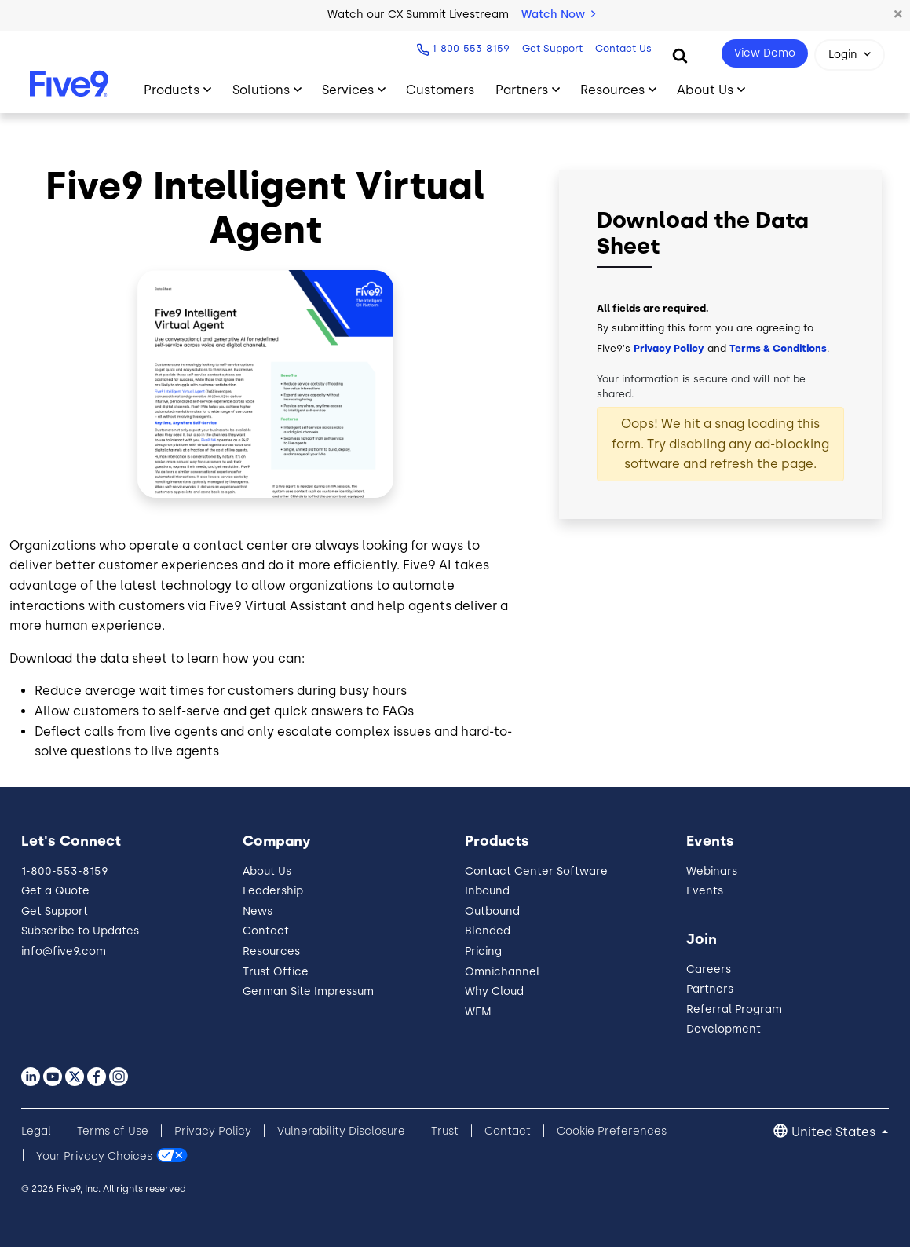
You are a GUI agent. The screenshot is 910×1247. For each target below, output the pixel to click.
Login (842, 54)
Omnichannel (502, 971)
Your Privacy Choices (94, 1155)
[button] (898, 15)
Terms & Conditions (778, 348)
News (257, 911)
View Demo (764, 53)
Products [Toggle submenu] (171, 89)
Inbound (487, 891)
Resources (271, 951)
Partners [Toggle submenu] (521, 89)
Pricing (483, 951)
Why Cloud (494, 991)
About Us (267, 871)
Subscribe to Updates (80, 931)
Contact (266, 931)
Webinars (711, 871)
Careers (708, 969)
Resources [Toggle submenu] (612, 89)
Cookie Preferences (612, 1131)
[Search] (679, 55)
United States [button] (835, 1131)
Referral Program (734, 1009)
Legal (36, 1131)
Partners (709, 989)
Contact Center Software (536, 871)
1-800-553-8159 (471, 48)
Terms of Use (112, 1131)
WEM (478, 1011)
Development (723, 1029)
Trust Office (276, 971)
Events (704, 891)
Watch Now (558, 14)
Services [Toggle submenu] (348, 89)
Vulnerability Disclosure (341, 1131)
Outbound (492, 911)
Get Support (552, 48)
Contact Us (623, 48)
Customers (440, 89)
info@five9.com (63, 951)
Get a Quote (55, 891)
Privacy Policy (669, 348)
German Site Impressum (308, 991)
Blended (487, 931)
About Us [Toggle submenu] (705, 89)
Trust (445, 1131)
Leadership (273, 891)
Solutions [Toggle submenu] (261, 89)
